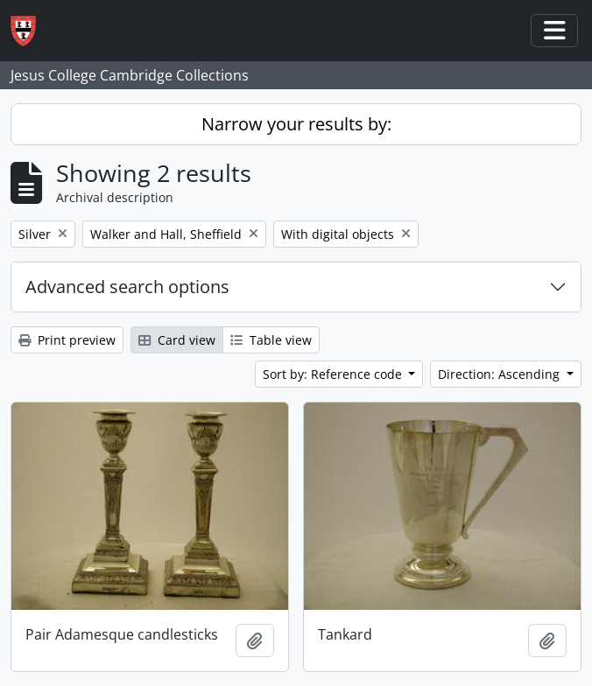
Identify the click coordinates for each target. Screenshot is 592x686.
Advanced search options (127, 286)
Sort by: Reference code (334, 374)
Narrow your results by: (296, 124)
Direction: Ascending (500, 374)
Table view (271, 340)
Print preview (67, 340)
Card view (176, 340)
